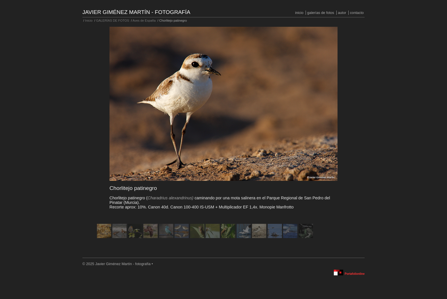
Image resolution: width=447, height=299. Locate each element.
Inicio (299, 13)
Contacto (356, 13)
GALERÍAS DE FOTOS (320, 13)
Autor (342, 13)
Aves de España (144, 20)
